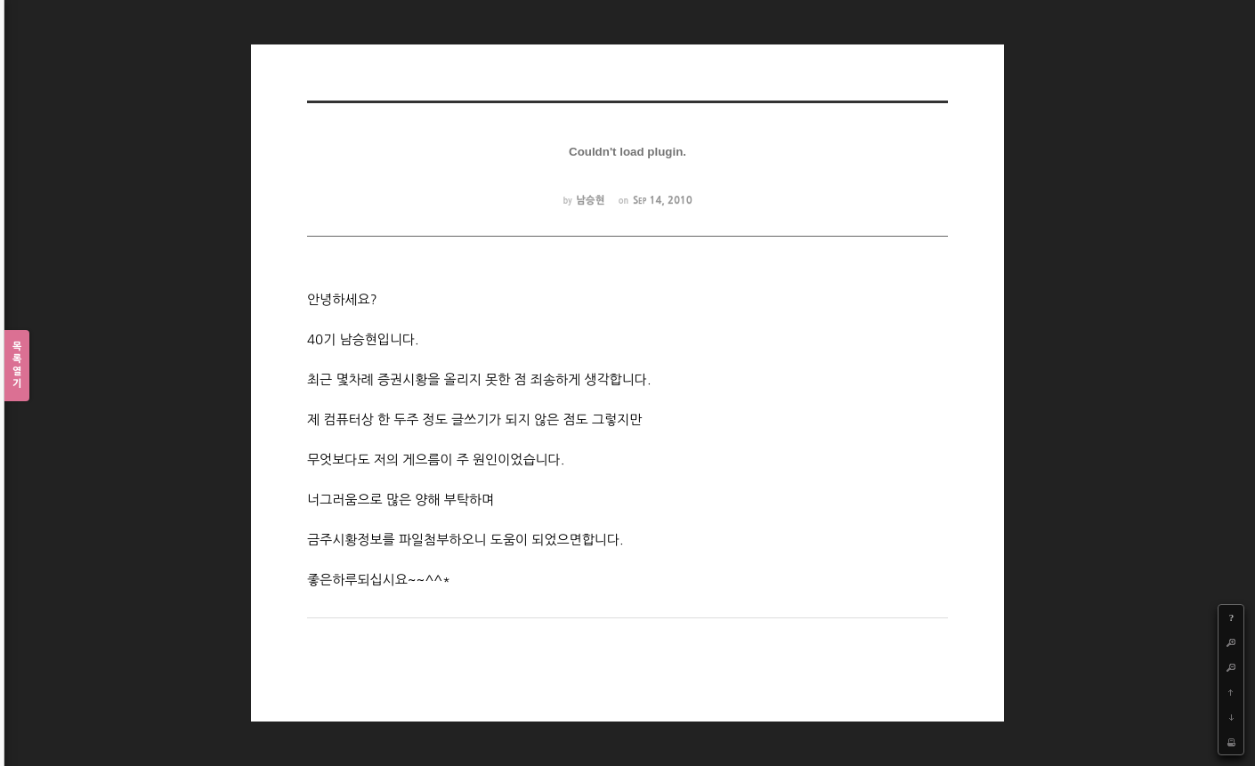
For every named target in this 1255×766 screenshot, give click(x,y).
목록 (16, 366)
